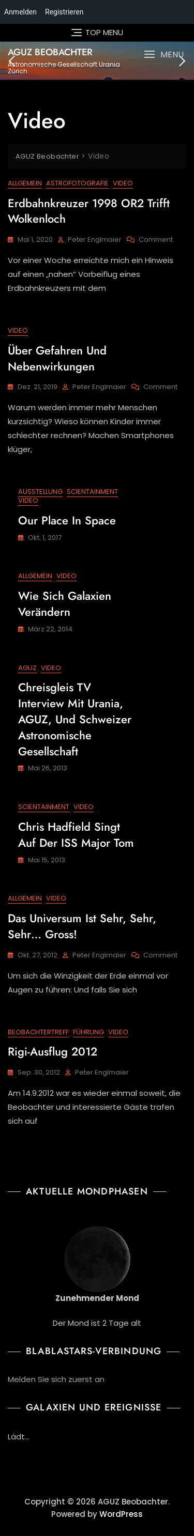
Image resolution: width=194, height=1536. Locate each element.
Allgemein (25, 183)
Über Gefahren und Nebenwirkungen (57, 358)
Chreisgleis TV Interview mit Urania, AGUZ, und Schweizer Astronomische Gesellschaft (74, 719)
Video (123, 183)
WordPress (121, 1514)
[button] (164, 54)
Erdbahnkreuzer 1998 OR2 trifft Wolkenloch (89, 211)
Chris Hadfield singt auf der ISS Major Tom (76, 834)
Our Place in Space (67, 520)
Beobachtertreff (38, 1032)
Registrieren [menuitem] (64, 12)
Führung (88, 1032)
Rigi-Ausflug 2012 (52, 1051)
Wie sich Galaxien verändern (64, 603)
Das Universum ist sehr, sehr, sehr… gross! (82, 926)
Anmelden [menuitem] (20, 12)
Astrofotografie (77, 183)
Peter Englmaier (95, 239)
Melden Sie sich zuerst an (56, 1379)
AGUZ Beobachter (50, 52)
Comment (156, 240)
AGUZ (27, 668)
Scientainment (92, 492)
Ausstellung (40, 492)
